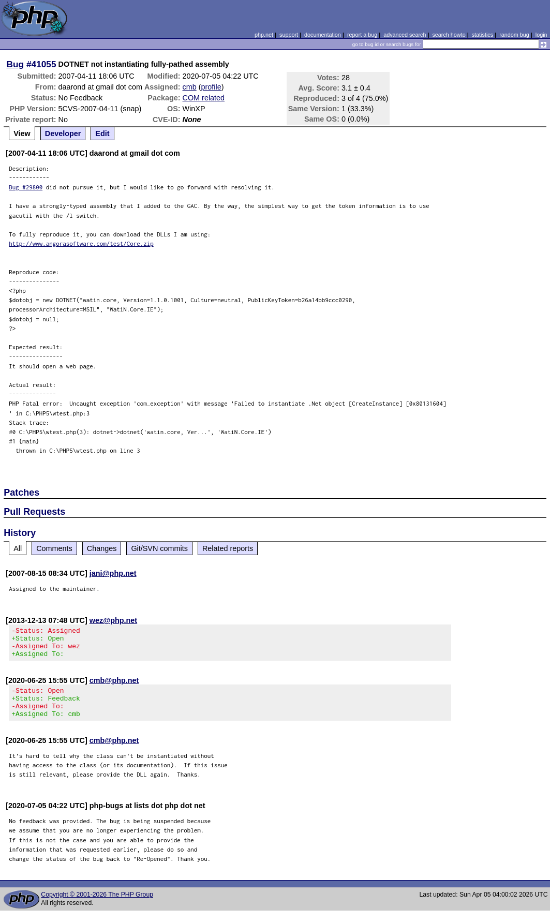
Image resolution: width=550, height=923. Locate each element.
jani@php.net (113, 573)
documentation (322, 35)
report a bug (362, 35)
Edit (102, 133)
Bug (15, 64)
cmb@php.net (114, 686)
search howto (448, 35)
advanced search (404, 35)
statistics (482, 35)
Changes (102, 548)
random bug (514, 35)
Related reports (227, 548)
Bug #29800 (25, 187)
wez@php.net (113, 620)
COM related (204, 98)
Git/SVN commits (159, 548)
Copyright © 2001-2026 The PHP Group (97, 907)
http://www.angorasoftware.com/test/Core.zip (81, 243)
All (17, 548)
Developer (63, 133)
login (541, 35)
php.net (264, 35)
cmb (190, 87)
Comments (54, 548)
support (288, 35)
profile (211, 87)
